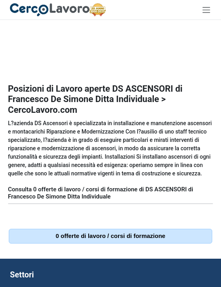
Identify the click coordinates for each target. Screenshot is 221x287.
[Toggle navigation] (206, 10)
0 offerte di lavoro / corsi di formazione (110, 235)
